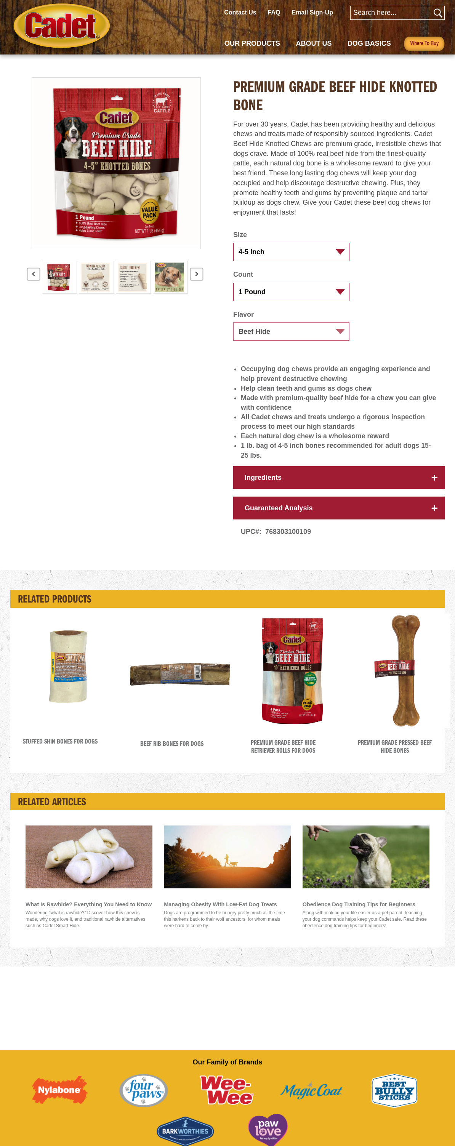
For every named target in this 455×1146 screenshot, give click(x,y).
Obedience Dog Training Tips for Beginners (359, 913)
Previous (33, 277)
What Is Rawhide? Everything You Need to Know (89, 913)
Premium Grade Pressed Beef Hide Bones (395, 755)
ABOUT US (314, 43)
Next (196, 277)
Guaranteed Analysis (278, 517)
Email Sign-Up (312, 12)
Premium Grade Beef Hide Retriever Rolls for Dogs (283, 755)
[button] (281, 360)
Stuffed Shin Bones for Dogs (60, 750)
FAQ (274, 12)
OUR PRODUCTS (252, 43)
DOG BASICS (369, 43)
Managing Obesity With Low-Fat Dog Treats (220, 913)
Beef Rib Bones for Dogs (171, 753)
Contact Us (240, 12)
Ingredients (263, 486)
